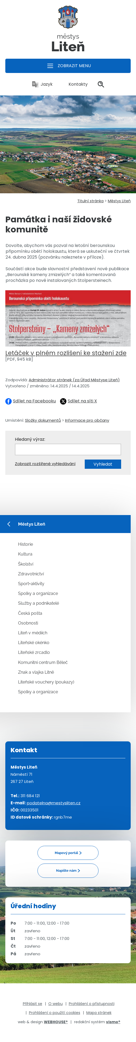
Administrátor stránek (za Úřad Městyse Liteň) (74, 380)
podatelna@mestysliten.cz (53, 803)
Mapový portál (66, 853)
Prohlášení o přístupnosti (91, 1003)
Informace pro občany (87, 420)
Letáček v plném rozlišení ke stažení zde (65, 353)
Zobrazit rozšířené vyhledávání (45, 463)
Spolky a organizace (38, 593)
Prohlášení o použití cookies (54, 1012)
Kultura (25, 554)
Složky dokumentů (43, 420)
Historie (25, 544)
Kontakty (75, 84)
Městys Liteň (119, 201)
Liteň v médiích (32, 632)
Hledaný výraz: (30, 439)
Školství (25, 564)
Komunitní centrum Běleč (43, 662)
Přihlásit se (32, 1003)
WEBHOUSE (56, 1022)
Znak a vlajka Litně (36, 672)
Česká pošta (30, 613)
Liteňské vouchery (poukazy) (46, 682)
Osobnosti (28, 623)
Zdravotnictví (31, 573)
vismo (113, 1022)
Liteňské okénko (33, 642)
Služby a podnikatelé (38, 603)
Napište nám (66, 871)
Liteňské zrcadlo (34, 652)
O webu (55, 1003)
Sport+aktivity (31, 583)
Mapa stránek (99, 1012)
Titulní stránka (90, 201)
